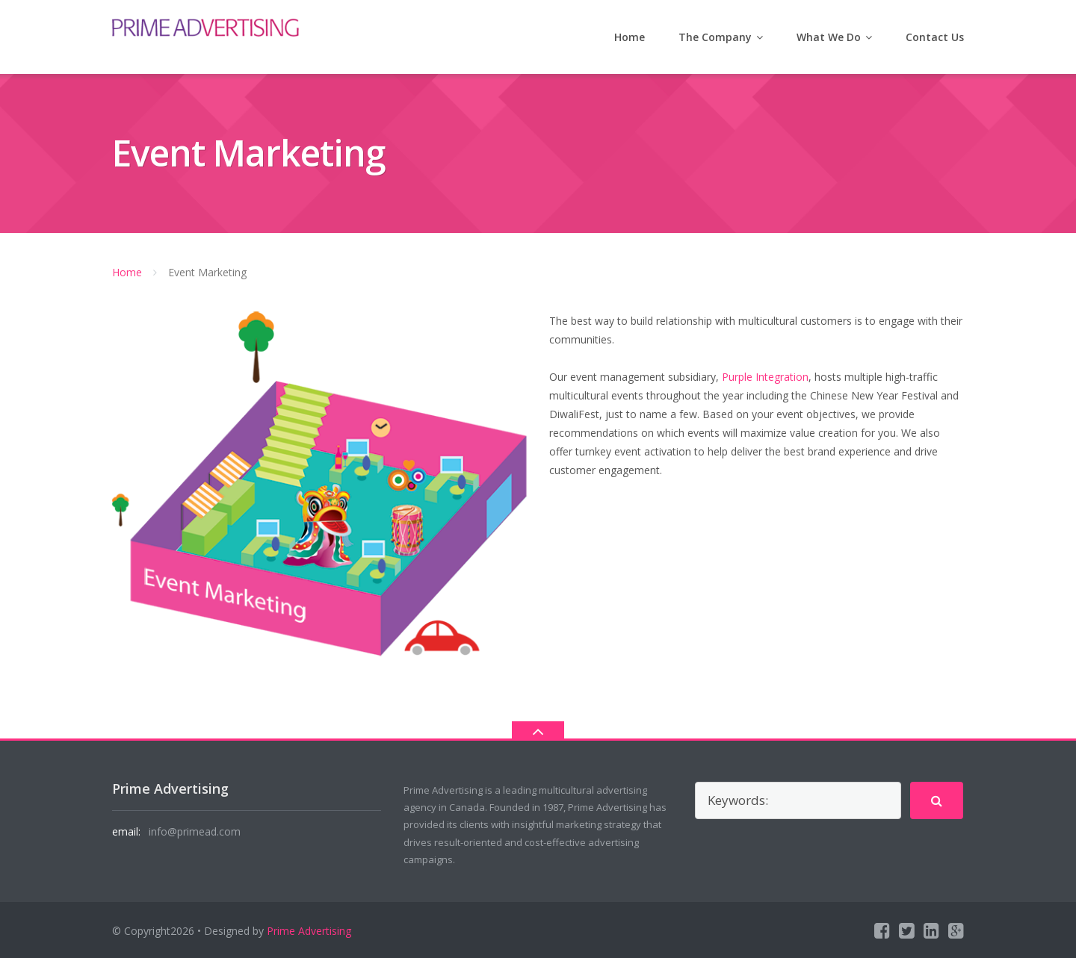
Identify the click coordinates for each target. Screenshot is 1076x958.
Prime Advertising (309, 931)
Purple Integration (765, 377)
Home (629, 37)
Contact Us (935, 37)
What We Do (829, 37)
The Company (715, 37)
